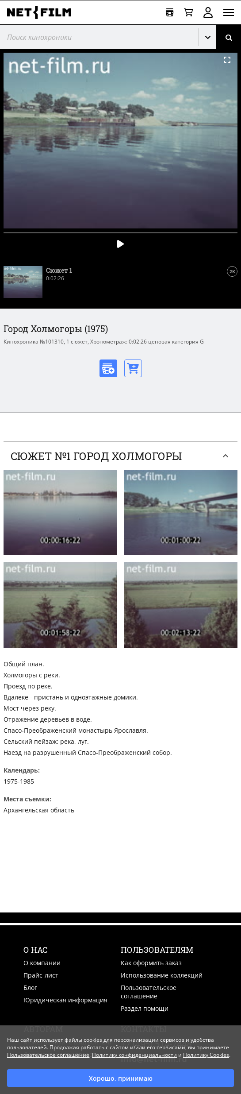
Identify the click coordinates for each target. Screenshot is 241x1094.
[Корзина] (188, 12)
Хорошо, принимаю (121, 1078)
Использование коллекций (162, 975)
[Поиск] (228, 37)
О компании (42, 963)
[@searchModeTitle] (95, 37)
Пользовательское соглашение (148, 991)
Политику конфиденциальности (134, 1055)
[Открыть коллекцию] (169, 12)
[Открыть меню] (228, 12)
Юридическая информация (65, 1000)
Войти (208, 12)
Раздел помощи (144, 1008)
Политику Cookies (206, 1055)
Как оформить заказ (151, 963)
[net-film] (42, 12)
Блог (30, 987)
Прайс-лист (40, 975)
